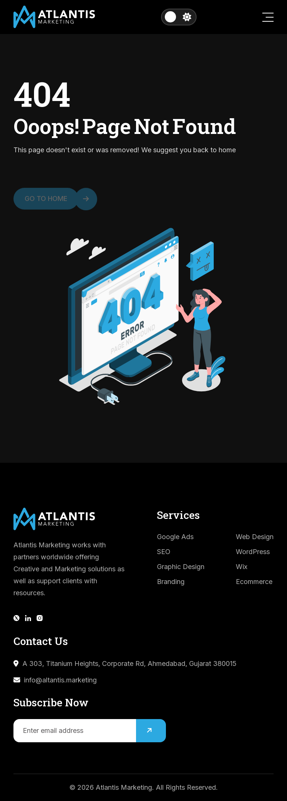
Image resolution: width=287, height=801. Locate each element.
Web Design (255, 537)
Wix (241, 567)
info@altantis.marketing (60, 680)
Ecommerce (254, 582)
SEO (163, 552)
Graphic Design (180, 567)
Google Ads (175, 537)
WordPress (253, 552)
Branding (171, 582)
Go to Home (51, 201)
